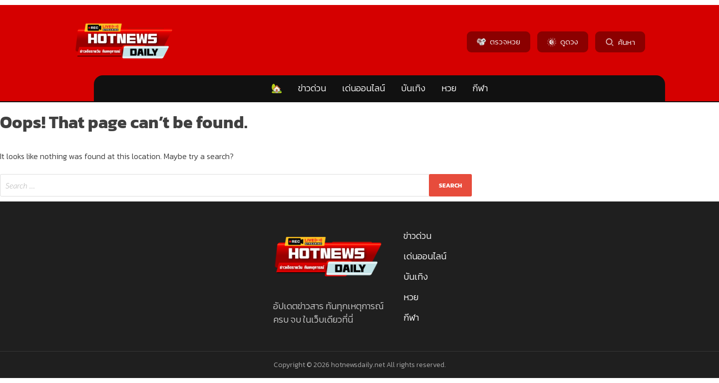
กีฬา (480, 88)
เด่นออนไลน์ (363, 88)
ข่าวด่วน (312, 88)
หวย (448, 88)
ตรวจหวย (498, 41)
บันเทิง (413, 88)
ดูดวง (562, 41)
